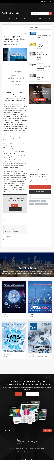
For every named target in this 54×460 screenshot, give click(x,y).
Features (14, 18)
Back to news (9, 235)
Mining (31, 203)
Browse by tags (31, 446)
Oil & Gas (41, 42)
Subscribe (44, 1)
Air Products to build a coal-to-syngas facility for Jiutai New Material (43, 55)
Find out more (40, 98)
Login (50, 1)
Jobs (26, 18)
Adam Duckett (16, 229)
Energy (37, 200)
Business (40, 62)
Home (3, 18)
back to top (48, 376)
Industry (7, 32)
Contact (23, 446)
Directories (36, 18)
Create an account (15, 207)
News (8, 18)
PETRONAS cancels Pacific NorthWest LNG (43, 75)
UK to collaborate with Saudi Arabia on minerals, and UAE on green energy (43, 66)
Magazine (20, 18)
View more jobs (47, 429)
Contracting (44, 203)
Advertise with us (41, 446)
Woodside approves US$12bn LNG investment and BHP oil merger (43, 35)
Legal (10, 446)
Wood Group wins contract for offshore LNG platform (44, 44)
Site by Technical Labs (27, 452)
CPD (30, 18)
